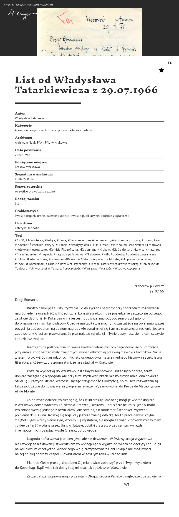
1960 (20, 240)
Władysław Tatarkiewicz (31, 118)
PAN (106, 254)
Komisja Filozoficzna (64, 249)
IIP (96, 245)
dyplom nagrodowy (126, 240)
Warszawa (33, 167)
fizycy (50, 245)
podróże (118, 254)
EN (170, 63)
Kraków (20, 167)
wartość (106, 268)
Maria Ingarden (27, 254)
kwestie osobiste (58, 216)
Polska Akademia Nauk (32, 259)
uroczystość (73, 268)
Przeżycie (57, 259)
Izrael (105, 245)
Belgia (50, 240)
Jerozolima (120, 245)
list (17, 203)
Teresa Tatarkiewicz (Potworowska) (114, 264)
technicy (81, 264)
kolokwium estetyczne (32, 249)
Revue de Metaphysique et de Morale (93, 259)
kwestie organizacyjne (30, 216)
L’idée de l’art (122, 249)
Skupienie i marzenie (136, 259)
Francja (62, 245)
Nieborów (93, 254)
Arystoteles (35, 240)
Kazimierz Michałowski (146, 245)
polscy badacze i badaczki (75, 130)
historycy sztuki (81, 245)
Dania (62, 240)
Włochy (120, 268)
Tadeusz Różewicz (60, 264)
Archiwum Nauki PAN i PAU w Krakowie (41, 142)
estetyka (20, 228)
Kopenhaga (88, 249)
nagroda (46, 254)
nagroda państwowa (69, 254)
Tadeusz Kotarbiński (30, 264)
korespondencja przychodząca (35, 130)
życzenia (134, 268)
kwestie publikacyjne (85, 216)
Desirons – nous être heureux (89, 240)
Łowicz (139, 249)
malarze (153, 249)
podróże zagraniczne (115, 216)
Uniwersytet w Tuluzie (46, 268)
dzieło (148, 240)
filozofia (33, 228)
